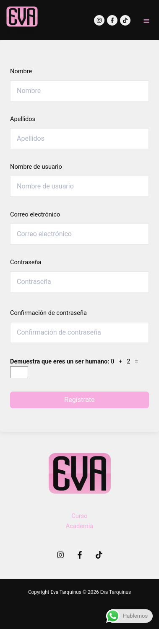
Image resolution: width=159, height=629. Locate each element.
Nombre (21, 71)
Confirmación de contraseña (48, 313)
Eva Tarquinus (19, 32)
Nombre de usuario (36, 166)
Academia (79, 526)
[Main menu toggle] (146, 20)
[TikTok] (125, 20)
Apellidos (22, 119)
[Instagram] (99, 20)
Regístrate (79, 400)
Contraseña (25, 262)
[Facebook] (112, 20)
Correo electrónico (35, 214)
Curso (79, 516)
